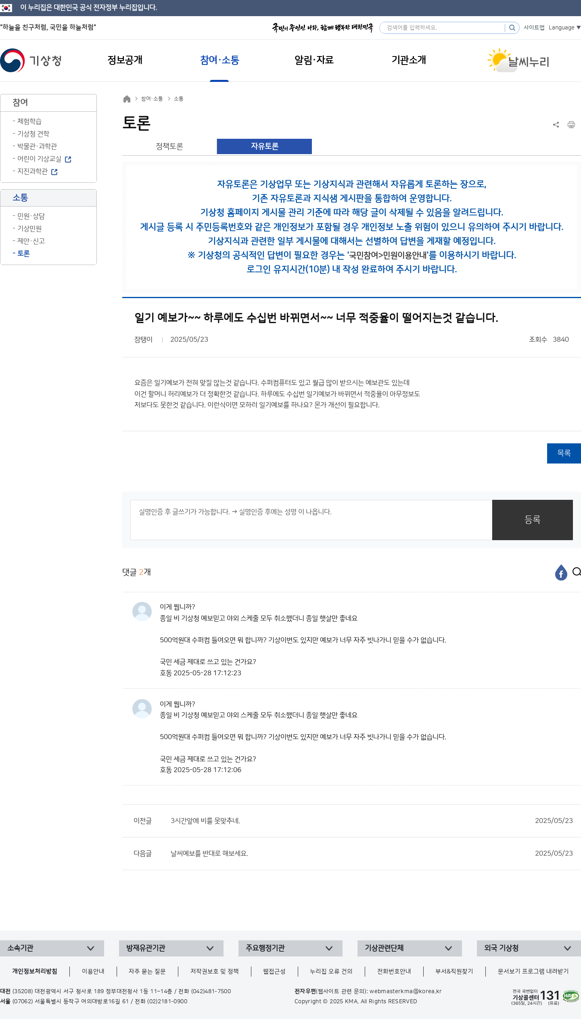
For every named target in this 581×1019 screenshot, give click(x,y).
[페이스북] (561, 572)
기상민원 (29, 228)
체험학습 (29, 121)
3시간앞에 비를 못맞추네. (372, 821)
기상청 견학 (33, 134)
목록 (564, 453)
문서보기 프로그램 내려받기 (533, 971)
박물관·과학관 (37, 146)
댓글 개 (136, 572)
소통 (179, 99)
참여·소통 (152, 99)
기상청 (30, 60)
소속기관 (20, 948)
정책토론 (169, 146)
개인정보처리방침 (34, 971)
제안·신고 (31, 241)
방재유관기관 (145, 948)
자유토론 (264, 146)
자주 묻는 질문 (147, 971)
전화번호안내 (394, 971)
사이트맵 (534, 28)
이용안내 (93, 971)
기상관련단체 (384, 948)
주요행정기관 (265, 948)
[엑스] (575, 572)
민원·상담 (31, 216)
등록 (533, 520)
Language (562, 28)
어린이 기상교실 (39, 159)
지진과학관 (32, 171)
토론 (23, 253)
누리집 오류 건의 (331, 971)
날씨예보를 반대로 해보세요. (372, 853)
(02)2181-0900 (167, 1001)
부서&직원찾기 (454, 971)
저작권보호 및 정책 (214, 971)
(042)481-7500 (211, 991)
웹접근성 (274, 971)
